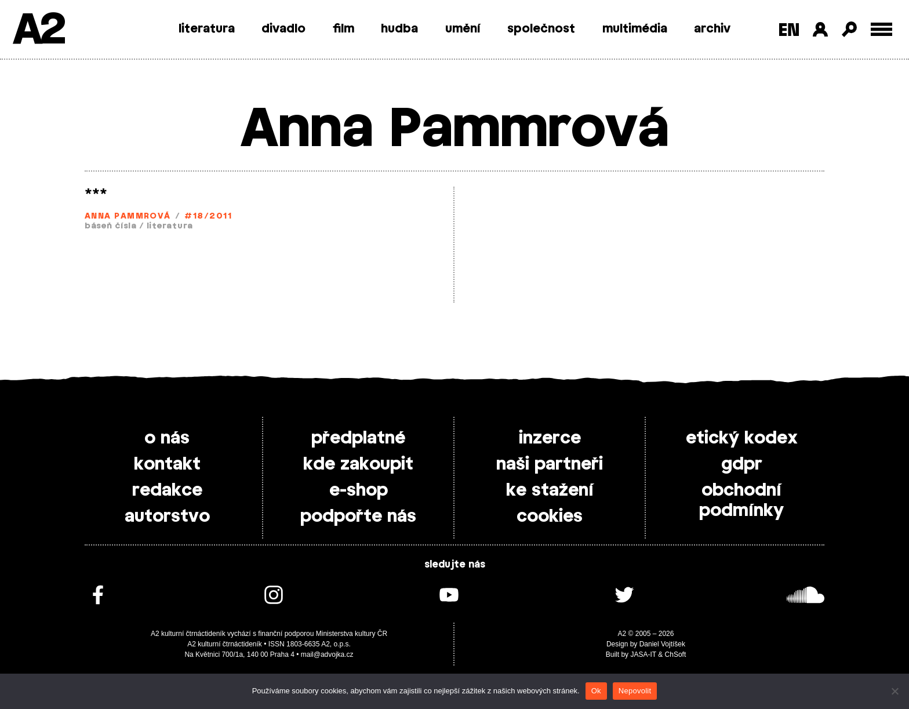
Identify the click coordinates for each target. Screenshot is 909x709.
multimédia (634, 29)
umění (463, 29)
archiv (712, 29)
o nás (167, 438)
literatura (207, 29)
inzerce (550, 438)
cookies (550, 517)
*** (96, 194)
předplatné (358, 438)
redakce (167, 490)
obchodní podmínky (741, 500)
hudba (399, 29)
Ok (596, 690)
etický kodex (742, 438)
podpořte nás (358, 517)
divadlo (283, 29)
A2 (38, 30)
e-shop (358, 490)
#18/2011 (208, 216)
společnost (541, 29)
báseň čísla (111, 226)
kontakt (167, 464)
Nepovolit (635, 690)
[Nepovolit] (894, 691)
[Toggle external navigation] (881, 29)
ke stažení (550, 490)
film (343, 29)
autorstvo (167, 517)
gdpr (741, 464)
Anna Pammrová (128, 216)
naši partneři (549, 464)
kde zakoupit (358, 464)
